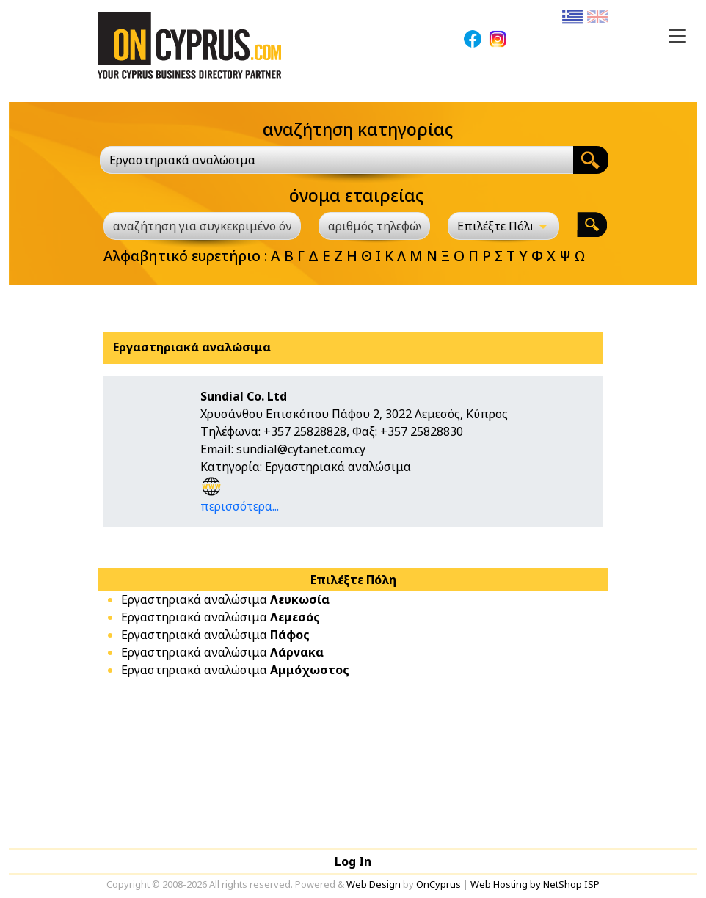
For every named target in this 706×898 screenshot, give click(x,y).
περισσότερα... (239, 506)
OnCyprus (438, 884)
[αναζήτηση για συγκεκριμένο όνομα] (202, 226)
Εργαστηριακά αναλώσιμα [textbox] (182, 160)
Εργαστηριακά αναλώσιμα (225, 599)
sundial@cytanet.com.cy (300, 449)
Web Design (373, 884)
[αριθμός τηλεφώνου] (374, 226)
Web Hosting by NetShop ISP (535, 884)
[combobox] (336, 160)
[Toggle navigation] (677, 36)
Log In (353, 861)
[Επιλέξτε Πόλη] (503, 226)
